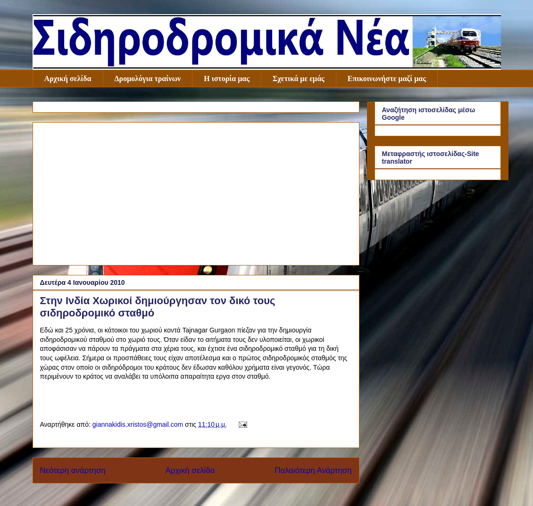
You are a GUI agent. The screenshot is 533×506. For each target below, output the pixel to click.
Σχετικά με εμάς (299, 79)
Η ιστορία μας (227, 79)
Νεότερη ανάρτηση (73, 470)
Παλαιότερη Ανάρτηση (313, 470)
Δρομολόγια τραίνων (148, 79)
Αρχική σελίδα (68, 79)
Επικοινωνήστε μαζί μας (387, 79)
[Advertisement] (196, 192)
